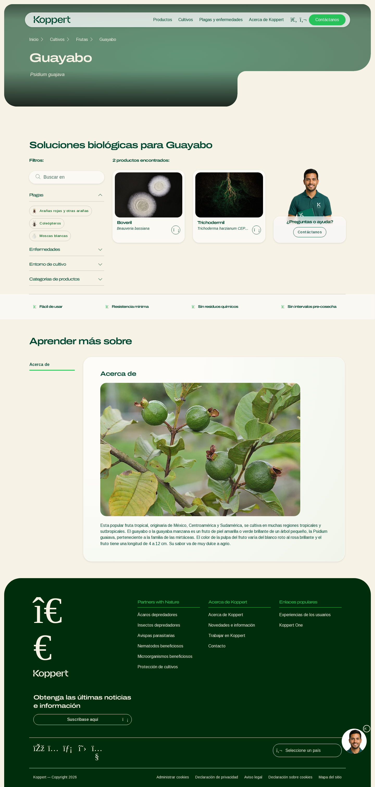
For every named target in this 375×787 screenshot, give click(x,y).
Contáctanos (327, 19)
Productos (162, 19)
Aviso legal (253, 777)
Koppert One (291, 625)
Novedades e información (231, 625)
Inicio (34, 39)
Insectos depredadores (159, 625)
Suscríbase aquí (98, 719)
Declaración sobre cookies (290, 777)
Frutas (82, 39)
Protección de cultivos (158, 667)
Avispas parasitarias (156, 635)
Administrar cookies (173, 777)
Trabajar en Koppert (226, 635)
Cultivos (185, 19)
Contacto (217, 646)
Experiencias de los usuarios (305, 615)
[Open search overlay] (293, 19)
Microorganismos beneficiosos (165, 656)
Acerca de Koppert (266, 19)
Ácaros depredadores (157, 615)
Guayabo (107, 39)
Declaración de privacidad (216, 777)
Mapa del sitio (330, 777)
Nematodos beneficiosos (160, 646)
